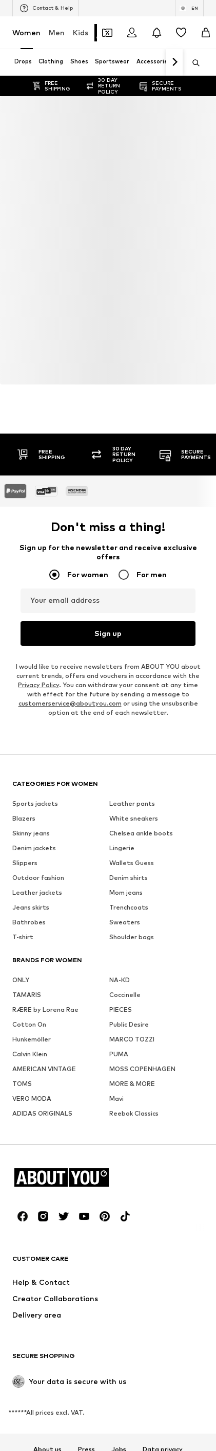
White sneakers (133, 818)
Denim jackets (34, 848)
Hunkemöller (31, 1039)
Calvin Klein (29, 1054)
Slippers (24, 863)
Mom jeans (126, 892)
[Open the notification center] (156, 32)
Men (57, 32)
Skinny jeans (31, 833)
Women (26, 32)
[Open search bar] (192, 62)
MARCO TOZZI (131, 1039)
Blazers (23, 818)
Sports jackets (35, 803)
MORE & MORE (132, 1083)
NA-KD (119, 980)
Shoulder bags (131, 937)
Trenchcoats (128, 907)
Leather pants (132, 803)
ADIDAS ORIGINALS (42, 1113)
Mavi (116, 1098)
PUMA (118, 1054)
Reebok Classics (134, 1113)
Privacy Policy (38, 685)
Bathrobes (29, 922)
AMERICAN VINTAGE (44, 1069)
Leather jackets (37, 892)
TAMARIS (26, 995)
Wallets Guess (131, 863)
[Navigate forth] (174, 62)
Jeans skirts (30, 907)
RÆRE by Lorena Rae (45, 1009)
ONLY (20, 980)
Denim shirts (128, 877)
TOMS (22, 1083)
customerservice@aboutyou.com (70, 703)
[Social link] (22, 1216)
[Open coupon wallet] (107, 33)
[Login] (132, 33)
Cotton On (29, 1024)
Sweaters (124, 922)
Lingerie (121, 848)
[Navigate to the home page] (68, 1177)
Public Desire (129, 1024)
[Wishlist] (181, 33)
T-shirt (22, 937)
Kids (80, 32)
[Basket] (206, 33)
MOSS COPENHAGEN (142, 1069)
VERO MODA (31, 1098)
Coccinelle (125, 995)
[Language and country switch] (189, 8)
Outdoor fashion (38, 877)
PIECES (120, 1009)
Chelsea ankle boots (141, 833)
